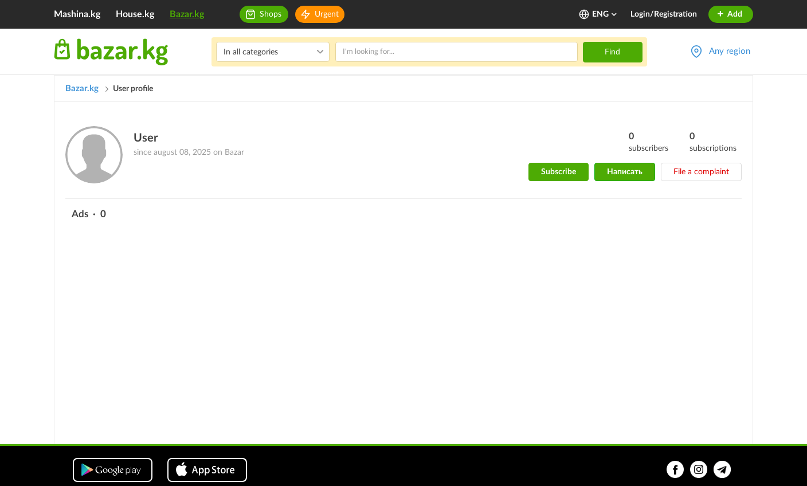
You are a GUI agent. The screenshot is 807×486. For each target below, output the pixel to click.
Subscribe (558, 172)
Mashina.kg (77, 14)
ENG (605, 14)
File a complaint (701, 172)
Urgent (327, 14)
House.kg (135, 14)
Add (729, 14)
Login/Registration (663, 14)
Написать (625, 172)
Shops (270, 14)
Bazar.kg (187, 14)
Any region (729, 51)
